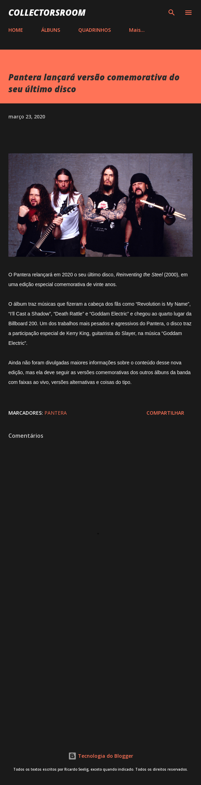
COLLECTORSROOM (47, 12)
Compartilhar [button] (165, 412)
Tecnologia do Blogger (100, 756)
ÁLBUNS (50, 30)
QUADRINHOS (94, 30)
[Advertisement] (100, 673)
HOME (15, 30)
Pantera (55, 412)
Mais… (137, 30)
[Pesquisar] (171, 12)
